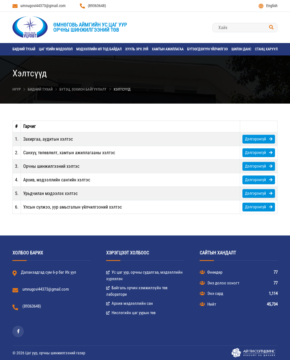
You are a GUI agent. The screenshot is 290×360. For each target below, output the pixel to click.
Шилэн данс (241, 49)
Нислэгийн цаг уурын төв (131, 312)
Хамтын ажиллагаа (168, 49)
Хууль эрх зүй (136, 49)
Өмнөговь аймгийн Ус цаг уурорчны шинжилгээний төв (90, 27)
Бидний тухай (23, 49)
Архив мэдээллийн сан (129, 303)
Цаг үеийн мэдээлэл (55, 49)
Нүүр (16, 89)
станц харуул (266, 49)
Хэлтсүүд (122, 89)
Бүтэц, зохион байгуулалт (82, 89)
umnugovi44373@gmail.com (39, 5)
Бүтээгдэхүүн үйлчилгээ (207, 49)
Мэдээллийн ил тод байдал (98, 49)
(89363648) (93, 5)
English (268, 5)
